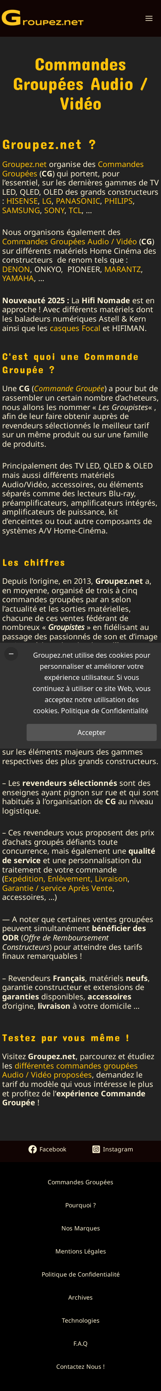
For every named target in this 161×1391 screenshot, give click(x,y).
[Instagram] (112, 1149)
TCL (75, 210)
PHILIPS (118, 201)
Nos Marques (80, 1228)
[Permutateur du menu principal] (149, 19)
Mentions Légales (80, 1251)
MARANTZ (122, 269)
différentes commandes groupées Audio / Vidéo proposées (70, 1070)
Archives (80, 1297)
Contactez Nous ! (80, 1366)
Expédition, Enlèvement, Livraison (66, 878)
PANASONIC (78, 201)
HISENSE (22, 201)
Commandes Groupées (80, 1182)
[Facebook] (47, 1149)
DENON (16, 269)
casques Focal (75, 328)
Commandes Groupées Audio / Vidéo (69, 241)
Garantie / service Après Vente (57, 888)
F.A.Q (80, 1343)
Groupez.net (24, 164)
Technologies (81, 1320)
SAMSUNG (21, 210)
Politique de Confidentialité (81, 1274)
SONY (54, 210)
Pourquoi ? (80, 1205)
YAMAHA (18, 278)
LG (47, 201)
